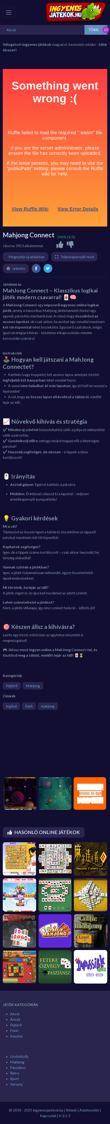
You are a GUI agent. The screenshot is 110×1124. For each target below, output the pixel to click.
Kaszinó (16, 1036)
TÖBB (93, 29)
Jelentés (18, 268)
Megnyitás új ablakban (27, 257)
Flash (14, 1030)
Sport (14, 1078)
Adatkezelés (89, 1110)
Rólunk (71, 1110)
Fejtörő (11, 685)
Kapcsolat (48, 1115)
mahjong (48, 706)
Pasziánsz (18, 1067)
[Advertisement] (37, 746)
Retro (14, 1073)
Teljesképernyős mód (77, 257)
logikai (11, 706)
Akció (15, 1014)
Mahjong (33, 685)
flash (29, 706)
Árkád (15, 1019)
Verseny (16, 1084)
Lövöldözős (19, 1056)
